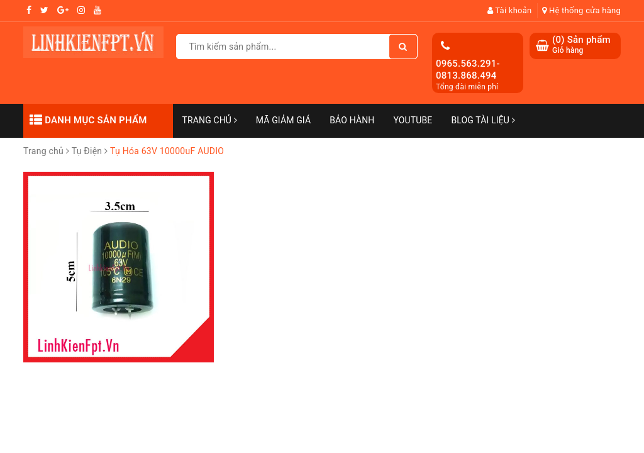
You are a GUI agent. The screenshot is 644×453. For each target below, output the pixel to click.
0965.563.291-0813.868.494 (468, 70)
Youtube (412, 120)
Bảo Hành (352, 120)
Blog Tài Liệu (482, 120)
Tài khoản (509, 10)
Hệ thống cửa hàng (581, 10)
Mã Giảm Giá (283, 120)
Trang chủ (209, 120)
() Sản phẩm (581, 45)
